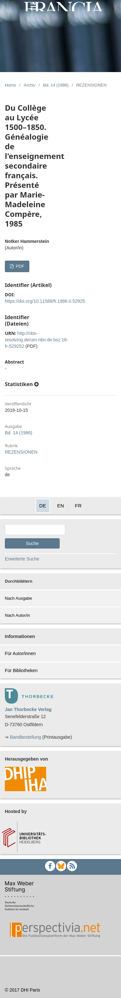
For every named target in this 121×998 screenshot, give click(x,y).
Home (10, 85)
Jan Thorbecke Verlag (28, 709)
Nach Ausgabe (18, 598)
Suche (32, 543)
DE (42, 505)
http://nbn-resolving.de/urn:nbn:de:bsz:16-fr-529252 (36, 340)
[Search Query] (35, 529)
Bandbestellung (25, 737)
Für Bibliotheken (21, 670)
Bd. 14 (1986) (56, 85)
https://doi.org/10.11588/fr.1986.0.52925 (45, 301)
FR (78, 505)
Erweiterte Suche (22, 558)
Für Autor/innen (20, 653)
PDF (19, 266)
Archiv (29, 85)
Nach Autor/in (17, 615)
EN (60, 505)
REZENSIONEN (21, 452)
